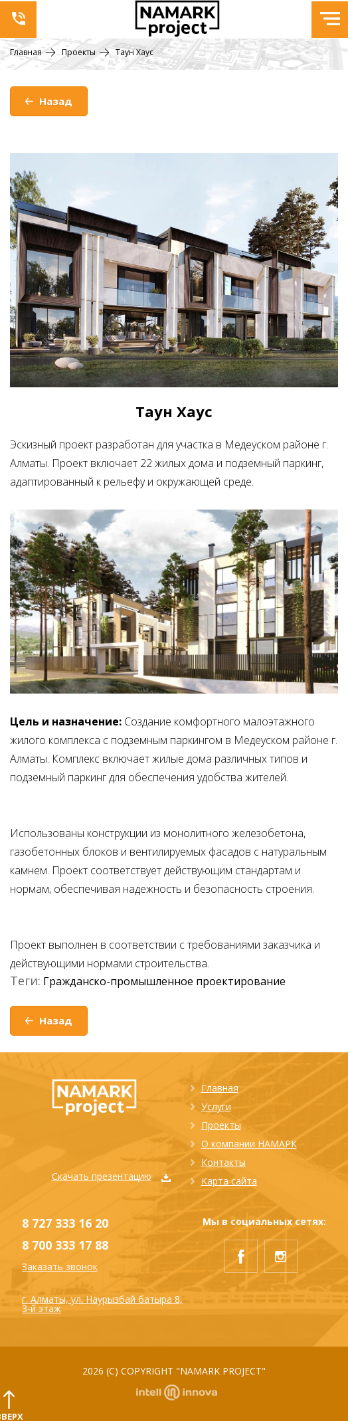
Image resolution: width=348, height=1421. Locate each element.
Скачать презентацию (111, 1176)
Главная (219, 1088)
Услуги (216, 1106)
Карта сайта (229, 1181)
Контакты (223, 1162)
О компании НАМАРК (249, 1143)
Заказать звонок (60, 1267)
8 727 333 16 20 (65, 1223)
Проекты (221, 1125)
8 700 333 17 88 (65, 1245)
